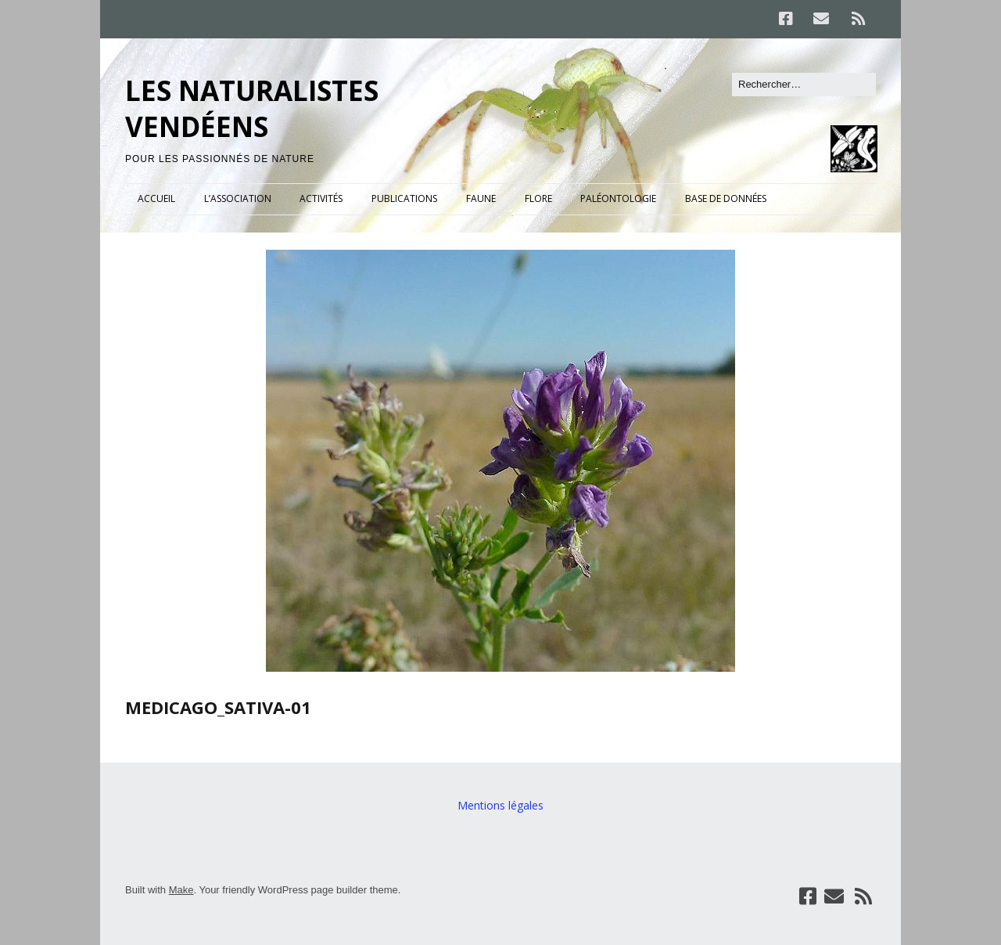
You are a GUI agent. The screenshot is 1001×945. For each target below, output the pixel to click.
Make (181, 890)
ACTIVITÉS (321, 198)
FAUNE (481, 198)
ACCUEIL (156, 198)
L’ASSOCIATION (237, 198)
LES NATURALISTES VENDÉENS (252, 108)
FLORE (538, 198)
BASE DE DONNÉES (725, 198)
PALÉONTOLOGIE (618, 198)
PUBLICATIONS (404, 198)
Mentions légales (500, 805)
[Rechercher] (804, 84)
